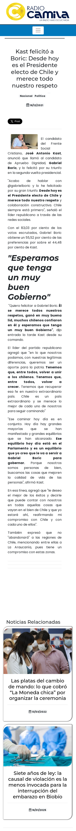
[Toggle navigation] (38, 30)
